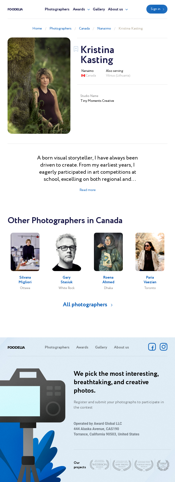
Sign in (155, 9)
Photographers (57, 9)
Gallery (99, 9)
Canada (84, 28)
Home (37, 28)
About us (115, 9)
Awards (79, 9)
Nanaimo (104, 28)
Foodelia (15, 9)
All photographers (85, 305)
